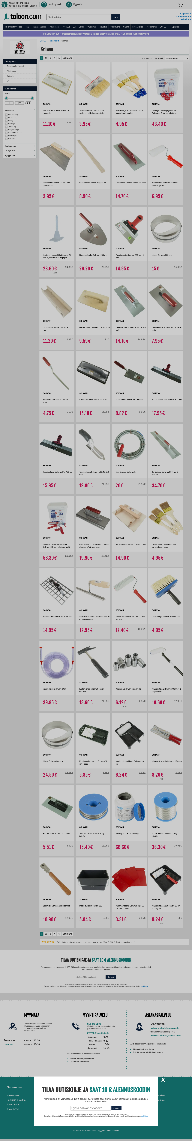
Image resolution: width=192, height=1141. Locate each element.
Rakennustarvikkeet (13, 27)
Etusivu (43, 41)
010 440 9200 (94, 1024)
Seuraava (67, 58)
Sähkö (81, 27)
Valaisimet (91, 27)
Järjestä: (158, 58)
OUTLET (163, 27)
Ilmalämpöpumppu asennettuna (109, 1097)
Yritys (150, 1087)
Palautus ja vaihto (16, 1100)
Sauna (126, 27)
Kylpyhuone (115, 27)
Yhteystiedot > (183, 16)
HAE (116, 17)
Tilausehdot (13, 1104)
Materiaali (20, 110)
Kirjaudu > (185, 13)
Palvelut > (186, 19)
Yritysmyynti (59, 1104)
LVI (74, 27)
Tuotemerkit (151, 27)
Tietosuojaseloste (155, 1100)
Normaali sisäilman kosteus (114, 1102)
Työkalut (66, 27)
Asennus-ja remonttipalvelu (67, 1095)
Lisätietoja (144, 986)
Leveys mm (20, 151)
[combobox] (78, 17)
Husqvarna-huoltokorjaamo (67, 1100)
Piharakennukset (39, 27)
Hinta (20, 93)
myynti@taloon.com (98, 1033)
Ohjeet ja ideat (110, 1087)
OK (28, 103)
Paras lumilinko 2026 (111, 1107)
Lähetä (111, 977)
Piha (27, 27)
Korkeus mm (20, 146)
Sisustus (103, 27)
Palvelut (59, 1087)
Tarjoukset (175, 27)
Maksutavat (13, 1095)
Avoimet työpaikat (155, 1095)
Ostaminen (14, 1087)
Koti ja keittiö (137, 27)
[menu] (96, 27)
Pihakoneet (54, 27)
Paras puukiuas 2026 (111, 1111)
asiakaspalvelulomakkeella (165, 1028)
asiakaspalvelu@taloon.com (166, 1035)
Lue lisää (8, 1044)
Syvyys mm (20, 155)
